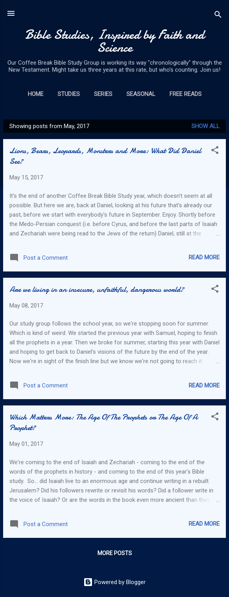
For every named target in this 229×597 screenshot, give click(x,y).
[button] (215, 151)
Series (103, 94)
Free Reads (185, 94)
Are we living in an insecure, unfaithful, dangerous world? (96, 289)
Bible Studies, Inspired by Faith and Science (114, 41)
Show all (205, 126)
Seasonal (140, 94)
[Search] (218, 16)
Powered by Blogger (114, 582)
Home (35, 94)
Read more (204, 257)
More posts (114, 553)
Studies (69, 94)
